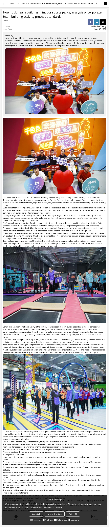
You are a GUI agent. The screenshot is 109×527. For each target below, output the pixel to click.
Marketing (73, 519)
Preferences (60, 519)
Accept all (36, 514)
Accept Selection (55, 514)
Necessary (35, 519)
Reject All (73, 514)
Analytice (48, 519)
